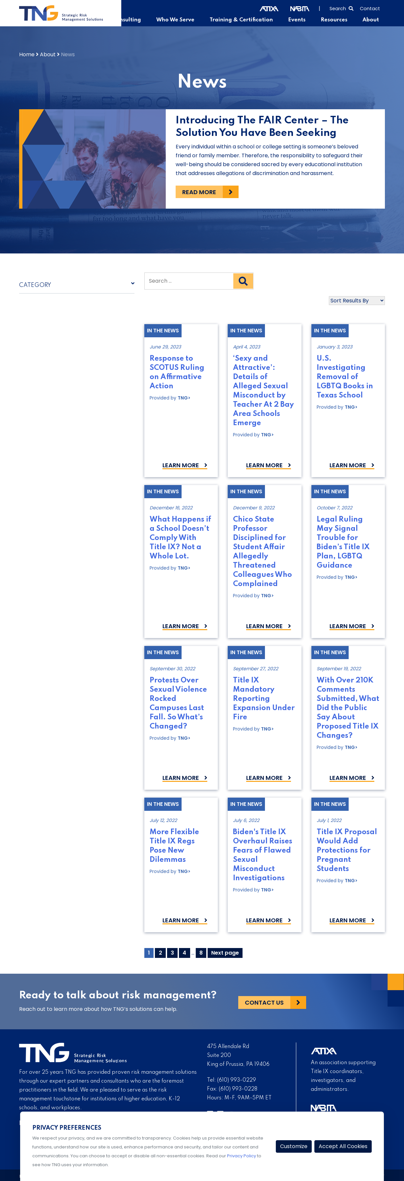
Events (299, 20)
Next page (225, 953)
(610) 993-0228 (238, 1089)
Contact (370, 8)
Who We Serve (180, 20)
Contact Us (264, 1001)
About (371, 20)
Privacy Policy (241, 1156)
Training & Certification (244, 20)
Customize (293, 1146)
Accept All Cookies (343, 1146)
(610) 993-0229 (236, 1080)
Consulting (133, 20)
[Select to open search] (341, 8)
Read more (199, 192)
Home (27, 54)
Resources (335, 20)
